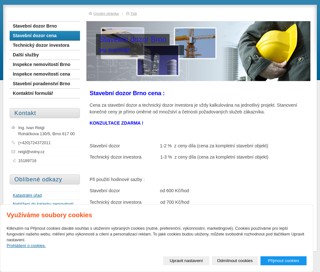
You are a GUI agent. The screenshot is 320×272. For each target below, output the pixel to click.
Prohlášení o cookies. (26, 245)
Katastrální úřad (27, 195)
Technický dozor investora (41, 45)
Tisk (133, 13)
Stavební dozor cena (35, 35)
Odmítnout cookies (235, 260)
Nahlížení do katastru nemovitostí (43, 204)
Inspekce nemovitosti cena (41, 74)
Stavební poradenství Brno (41, 83)
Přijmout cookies (283, 260)
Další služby (26, 54)
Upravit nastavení (186, 260)
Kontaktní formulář (33, 93)
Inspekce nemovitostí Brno (41, 64)
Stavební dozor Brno (35, 26)
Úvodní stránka (106, 13)
